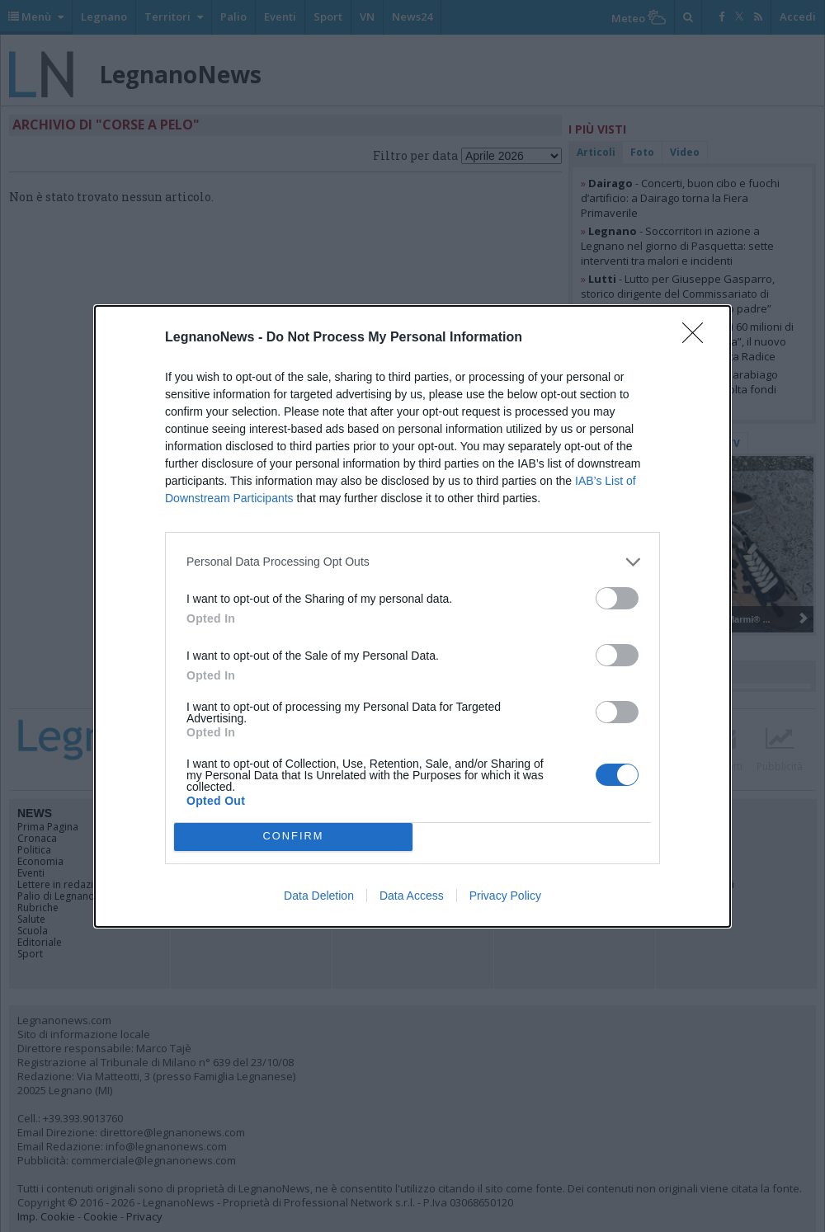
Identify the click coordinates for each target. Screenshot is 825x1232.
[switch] (617, 598)
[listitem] (412, 562)
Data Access (412, 895)
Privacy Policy (505, 895)
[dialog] (412, 616)
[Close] (698, 338)
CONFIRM (293, 836)
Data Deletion (319, 895)
